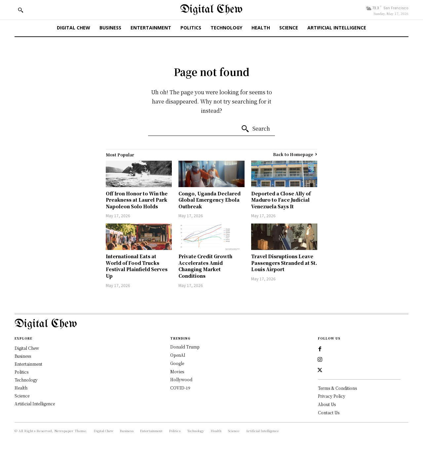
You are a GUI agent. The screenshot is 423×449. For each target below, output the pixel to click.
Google (177, 363)
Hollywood (181, 379)
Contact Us (328, 413)
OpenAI (177, 355)
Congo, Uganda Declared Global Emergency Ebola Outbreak (209, 200)
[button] (20, 10)
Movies (177, 371)
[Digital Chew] (211, 9)
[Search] (255, 129)
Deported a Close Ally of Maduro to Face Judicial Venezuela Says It (281, 200)
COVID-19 (180, 387)
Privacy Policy (331, 396)
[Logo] (211, 324)
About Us (327, 404)
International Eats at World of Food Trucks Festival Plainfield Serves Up (137, 266)
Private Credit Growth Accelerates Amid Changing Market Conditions (205, 266)
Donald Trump (185, 346)
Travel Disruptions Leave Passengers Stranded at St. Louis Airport (284, 262)
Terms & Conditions (337, 388)
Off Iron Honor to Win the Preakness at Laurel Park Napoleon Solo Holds (137, 200)
